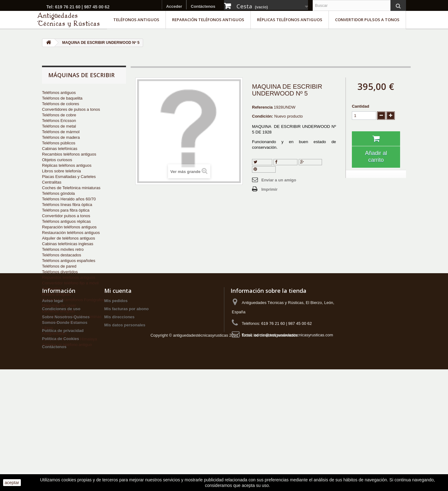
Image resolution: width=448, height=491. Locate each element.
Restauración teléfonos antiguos (71, 232)
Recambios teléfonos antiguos (69, 154)
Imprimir (269, 189)
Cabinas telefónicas (59, 148)
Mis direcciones (119, 416)
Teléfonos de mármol (61, 131)
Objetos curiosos (57, 159)
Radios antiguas (56, 294)
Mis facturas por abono (126, 408)
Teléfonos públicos (58, 143)
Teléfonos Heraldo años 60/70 (69, 199)
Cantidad (360, 106)
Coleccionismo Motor (61, 322)
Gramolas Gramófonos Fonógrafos (73, 299)
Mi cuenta (118, 390)
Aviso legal (52, 400)
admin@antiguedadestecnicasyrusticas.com (293, 434)
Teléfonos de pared (59, 266)
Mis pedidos (116, 400)
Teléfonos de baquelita (62, 98)
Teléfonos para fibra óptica (65, 210)
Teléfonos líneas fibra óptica (67, 204)
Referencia (262, 107)
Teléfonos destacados (61, 255)
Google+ (310, 162)
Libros (47, 327)
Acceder (174, 6)
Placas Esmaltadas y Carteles (69, 176)
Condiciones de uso (61, 408)
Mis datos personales (124, 424)
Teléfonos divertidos (60, 271)
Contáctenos (203, 6)
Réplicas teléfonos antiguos (289, 19)
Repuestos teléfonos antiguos (68, 277)
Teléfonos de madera (61, 137)
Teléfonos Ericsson (59, 120)
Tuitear (262, 162)
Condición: (262, 116)
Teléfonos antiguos (136, 19)
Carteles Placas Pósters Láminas (71, 316)
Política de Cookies (60, 438)
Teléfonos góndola (58, 193)
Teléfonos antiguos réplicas (66, 221)
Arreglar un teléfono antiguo (67, 344)
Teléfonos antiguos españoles (68, 260)
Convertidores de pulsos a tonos (71, 109)
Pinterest (264, 169)
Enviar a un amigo (278, 180)
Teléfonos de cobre (59, 115)
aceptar (12, 482)
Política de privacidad (63, 430)
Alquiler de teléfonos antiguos (68, 238)
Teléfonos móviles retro (63, 249)
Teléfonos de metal (59, 126)
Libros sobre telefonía (61, 171)
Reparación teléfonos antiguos (208, 19)
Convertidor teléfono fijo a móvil (70, 283)
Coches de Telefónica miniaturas (71, 187)
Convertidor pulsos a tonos (367, 19)
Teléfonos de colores (60, 103)
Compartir (285, 162)
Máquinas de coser (59, 305)
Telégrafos (51, 288)
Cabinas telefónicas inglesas (67, 243)
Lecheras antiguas (58, 311)
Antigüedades (54, 333)
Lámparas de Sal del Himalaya (69, 339)
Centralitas (51, 182)
